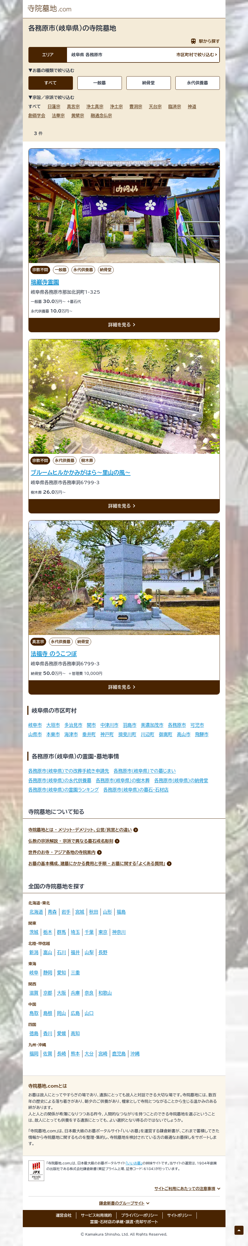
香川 (47, 1033)
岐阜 (34, 972)
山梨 (89, 952)
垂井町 (89, 734)
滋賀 (34, 993)
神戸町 (107, 734)
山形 (107, 912)
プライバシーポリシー (139, 1215)
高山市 (184, 734)
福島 (121, 912)
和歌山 (105, 993)
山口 (89, 1013)
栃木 (47, 932)
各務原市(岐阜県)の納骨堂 (181, 780)
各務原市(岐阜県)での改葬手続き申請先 (68, 771)
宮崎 (103, 1053)
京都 (47, 993)
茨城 (34, 932)
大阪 (61, 993)
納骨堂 (148, 83)
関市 (91, 725)
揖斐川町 (128, 734)
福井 (75, 952)
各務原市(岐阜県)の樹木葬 (123, 780)
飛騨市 (202, 734)
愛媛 (61, 1033)
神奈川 (119, 932)
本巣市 (53, 734)
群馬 (61, 932)
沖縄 (135, 1053)
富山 (47, 952)
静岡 (47, 972)
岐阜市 (35, 725)
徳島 (34, 1033)
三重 (75, 972)
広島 (75, 1013)
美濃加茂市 (152, 725)
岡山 (61, 1013)
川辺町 (148, 734)
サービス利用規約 (96, 1215)
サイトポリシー (179, 1215)
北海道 (36, 912)
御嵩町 (166, 734)
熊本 (75, 1053)
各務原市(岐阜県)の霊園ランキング (63, 789)
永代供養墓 (197, 83)
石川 (61, 952)
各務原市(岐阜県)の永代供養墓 (59, 780)
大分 (89, 1053)
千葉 (89, 932)
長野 (103, 952)
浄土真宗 (94, 106)
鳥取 (34, 1013)
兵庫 (75, 993)
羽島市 (130, 725)
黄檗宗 (78, 115)
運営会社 (64, 1215)
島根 (47, 1013)
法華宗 (58, 115)
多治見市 (73, 725)
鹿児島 (119, 1053)
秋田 (93, 912)
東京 (103, 932)
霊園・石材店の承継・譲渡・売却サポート (124, 1222)
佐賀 (47, 1053)
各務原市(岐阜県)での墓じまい (145, 771)
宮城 (79, 912)
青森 (52, 912)
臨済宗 (174, 106)
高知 (75, 1033)
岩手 (66, 912)
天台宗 (155, 106)
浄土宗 (116, 106)
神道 (192, 106)
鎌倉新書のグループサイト (121, 1203)
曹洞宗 (135, 106)
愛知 (61, 972)
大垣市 (53, 725)
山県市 (35, 734)
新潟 (34, 952)
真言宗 (73, 106)
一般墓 (99, 83)
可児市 (197, 725)
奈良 (89, 993)
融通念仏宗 (101, 115)
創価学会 (36, 115)
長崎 (61, 1053)
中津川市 (109, 725)
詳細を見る (123, 325)
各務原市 (177, 725)
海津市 (71, 734)
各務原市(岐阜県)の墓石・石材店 (136, 789)
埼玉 (75, 932)
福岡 (34, 1053)
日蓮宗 (54, 106)
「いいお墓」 (134, 1163)
